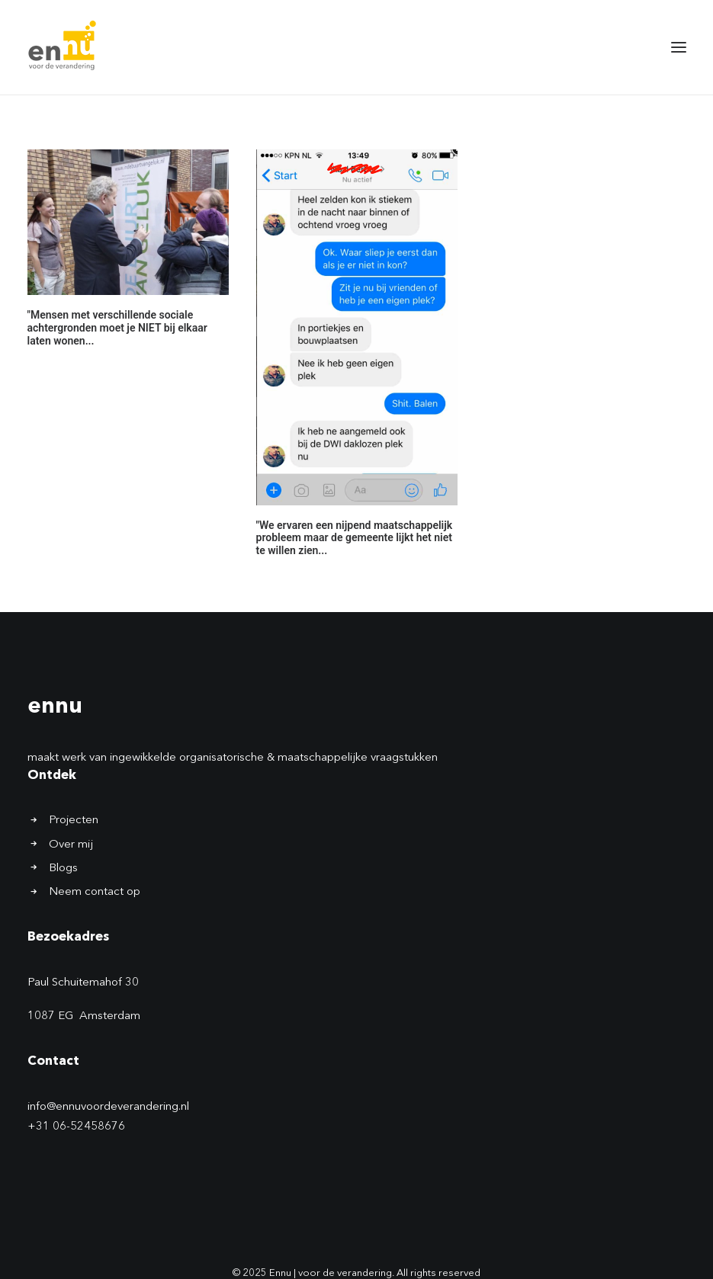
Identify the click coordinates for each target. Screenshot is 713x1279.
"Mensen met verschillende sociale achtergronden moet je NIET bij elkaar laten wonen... (117, 328)
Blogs (63, 868)
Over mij (71, 845)
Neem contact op (94, 892)
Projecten (73, 820)
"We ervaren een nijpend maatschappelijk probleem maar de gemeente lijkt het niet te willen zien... (354, 538)
